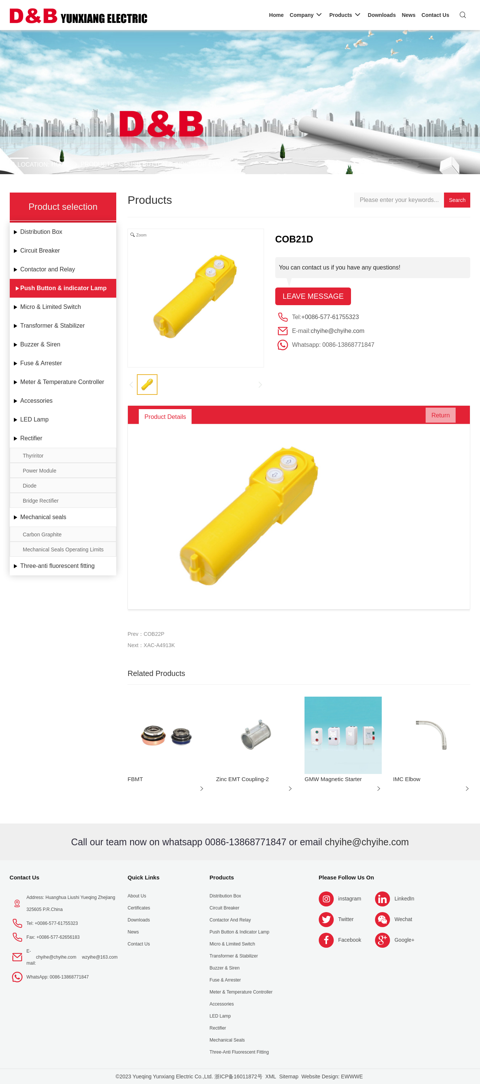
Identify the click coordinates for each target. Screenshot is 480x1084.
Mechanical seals (43, 517)
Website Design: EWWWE (332, 1076)
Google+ (404, 940)
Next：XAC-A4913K (151, 645)
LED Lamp (34, 419)
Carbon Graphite (42, 534)
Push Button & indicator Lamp (174, 164)
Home (60, 164)
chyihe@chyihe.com (337, 331)
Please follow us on (346, 877)
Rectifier (31, 438)
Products (97, 164)
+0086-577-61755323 (330, 317)
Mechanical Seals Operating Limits (63, 550)
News (133, 932)
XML (271, 1076)
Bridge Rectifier (41, 501)
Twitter (346, 919)
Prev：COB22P (146, 634)
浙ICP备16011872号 (238, 1076)
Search (457, 200)
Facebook (349, 940)
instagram (349, 899)
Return (437, 416)
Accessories (36, 400)
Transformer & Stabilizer (52, 325)
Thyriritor (33, 456)
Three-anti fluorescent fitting (57, 566)
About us (137, 896)
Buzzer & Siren (40, 344)
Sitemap (288, 1076)
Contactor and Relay (47, 269)
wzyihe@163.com (100, 957)
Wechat (403, 919)
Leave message (314, 296)
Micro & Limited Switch (50, 307)
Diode (30, 486)
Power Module (40, 471)
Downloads (139, 920)
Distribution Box (41, 232)
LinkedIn (404, 899)
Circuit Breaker (40, 250)
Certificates (139, 908)
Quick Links (143, 877)
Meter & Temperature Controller (62, 382)
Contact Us (24, 877)
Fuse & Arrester (41, 363)
